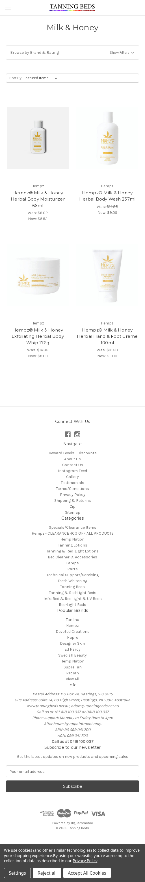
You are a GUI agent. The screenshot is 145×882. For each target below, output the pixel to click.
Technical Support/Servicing (73, 575)
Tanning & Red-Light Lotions (72, 551)
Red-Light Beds (72, 604)
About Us (72, 459)
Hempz (72, 625)
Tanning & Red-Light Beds (72, 592)
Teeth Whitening (72, 580)
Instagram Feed (72, 470)
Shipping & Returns (72, 500)
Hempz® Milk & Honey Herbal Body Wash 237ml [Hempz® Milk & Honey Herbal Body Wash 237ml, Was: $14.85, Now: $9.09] (107, 196)
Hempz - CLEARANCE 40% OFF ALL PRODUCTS (73, 533)
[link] (73, 841)
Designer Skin (72, 643)
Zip (72, 506)
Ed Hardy (72, 649)
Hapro (72, 637)
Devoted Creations (73, 631)
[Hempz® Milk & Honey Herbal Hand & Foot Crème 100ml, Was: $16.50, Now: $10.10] (107, 275)
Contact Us (72, 464)
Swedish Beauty (72, 655)
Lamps (72, 563)
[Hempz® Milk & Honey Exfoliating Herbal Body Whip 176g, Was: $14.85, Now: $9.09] (38, 275)
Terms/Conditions (72, 488)
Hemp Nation (72, 539)
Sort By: (15, 78)
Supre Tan (73, 667)
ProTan (72, 673)
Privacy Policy (72, 494)
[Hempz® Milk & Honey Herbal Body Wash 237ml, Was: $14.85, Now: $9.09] (107, 138)
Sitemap (72, 512)
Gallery (72, 476)
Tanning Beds (72, 586)
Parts (72, 569)
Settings (17, 873)
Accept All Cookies (87, 873)
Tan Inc (72, 619)
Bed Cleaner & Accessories (72, 557)
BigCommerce (82, 823)
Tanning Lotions (72, 545)
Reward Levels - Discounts (73, 453)
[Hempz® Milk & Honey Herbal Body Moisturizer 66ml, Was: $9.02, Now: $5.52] (38, 138)
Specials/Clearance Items (72, 527)
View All (72, 679)
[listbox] (41, 78)
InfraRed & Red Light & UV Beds (73, 598)
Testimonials (72, 482)
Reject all (47, 873)
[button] (72, 52)
